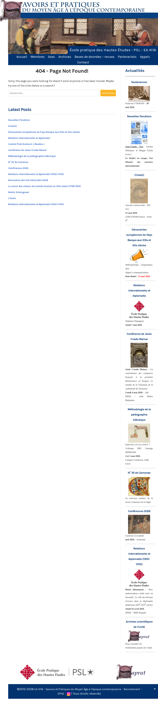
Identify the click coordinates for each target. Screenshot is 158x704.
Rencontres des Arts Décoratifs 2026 (33, 178)
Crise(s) (13, 124)
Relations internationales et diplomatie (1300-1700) (43, 172)
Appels (145, 57)
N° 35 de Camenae (20, 160)
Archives (64, 57)
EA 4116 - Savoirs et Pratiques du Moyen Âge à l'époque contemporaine (87, 694)
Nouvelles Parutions (21, 118)
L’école (13, 196)
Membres (38, 57)
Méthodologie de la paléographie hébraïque (37, 154)
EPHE (71, 699)
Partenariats (127, 57)
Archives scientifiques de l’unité (139, 627)
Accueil (21, 57)
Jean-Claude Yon (134, 146)
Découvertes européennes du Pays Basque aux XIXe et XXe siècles (53, 130)
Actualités (135, 70)
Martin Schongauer (21, 190)
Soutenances (139, 82)
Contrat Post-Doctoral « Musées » (31, 142)
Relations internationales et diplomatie (35, 136)
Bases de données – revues (94, 57)
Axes (51, 57)
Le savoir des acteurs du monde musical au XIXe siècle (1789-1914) (53, 184)
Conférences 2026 (20, 166)
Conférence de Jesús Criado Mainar (32, 148)
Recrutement (56, 699)
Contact (83, 62)
